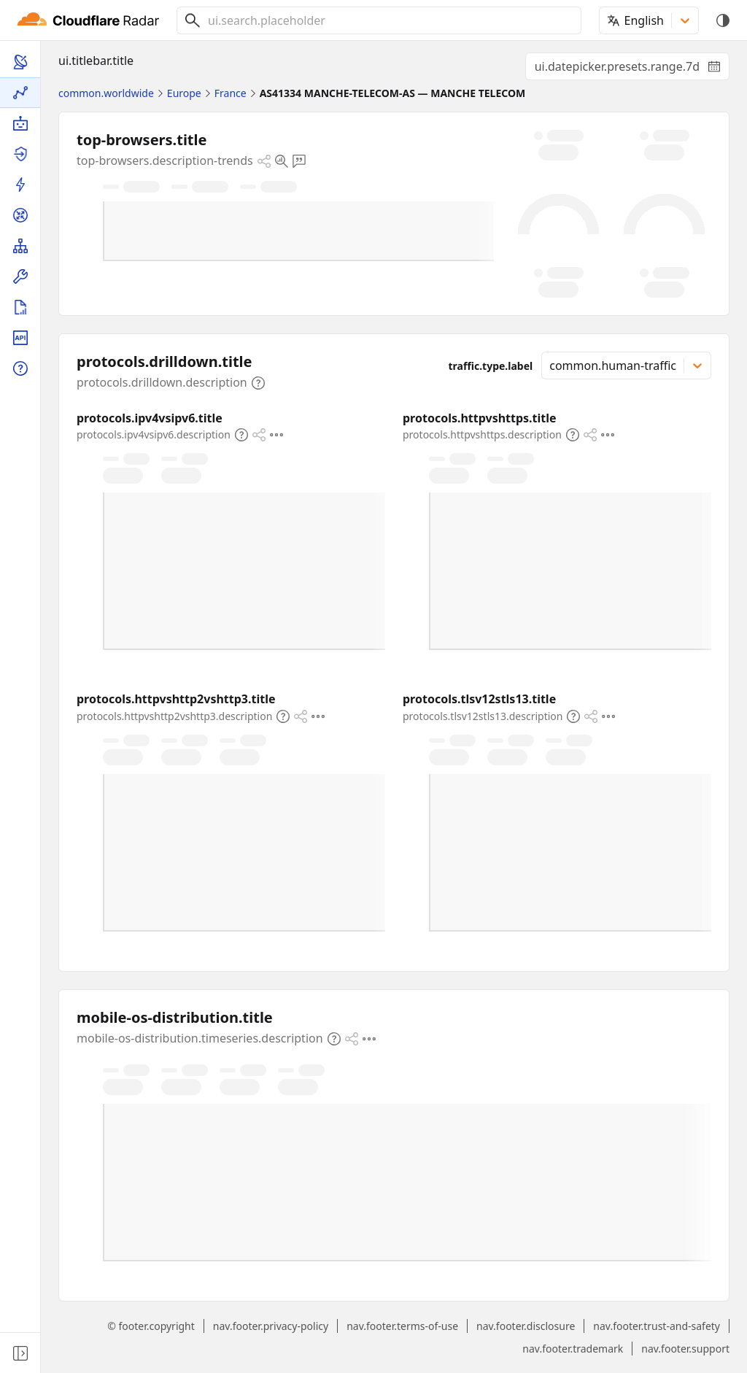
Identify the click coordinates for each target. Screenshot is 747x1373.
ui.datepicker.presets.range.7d (632, 69)
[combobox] (389, 20)
